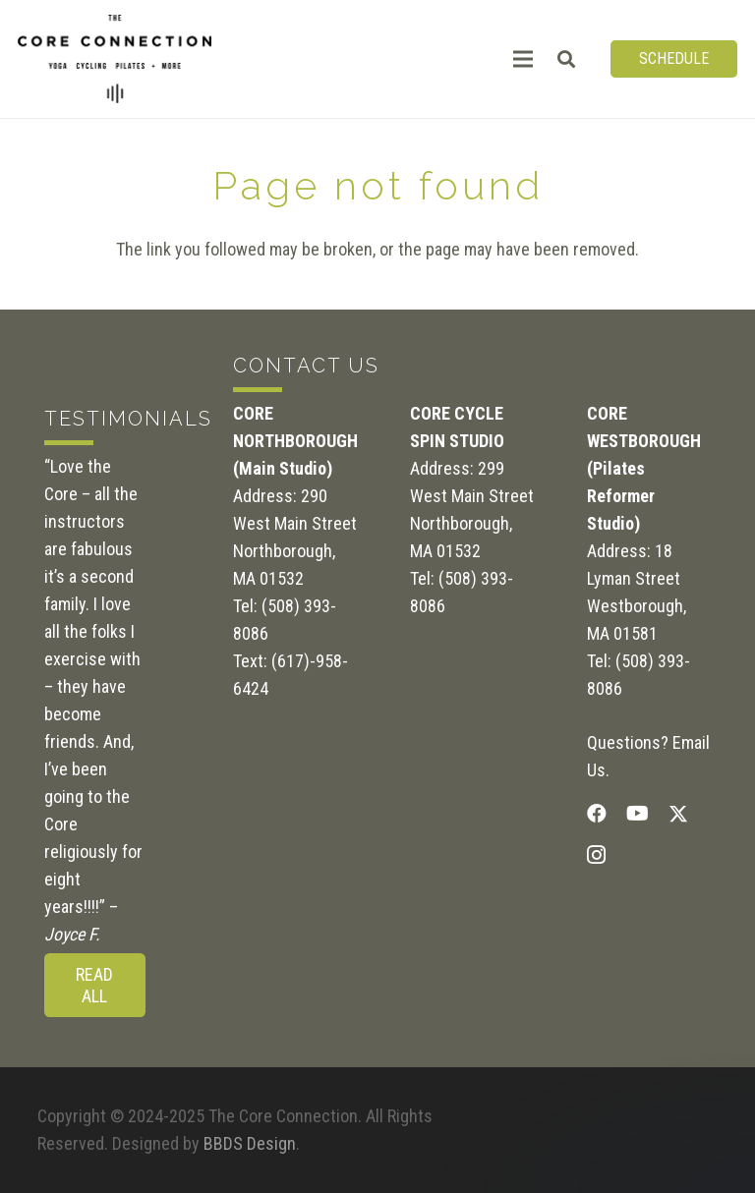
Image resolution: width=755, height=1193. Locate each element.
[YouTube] (637, 814)
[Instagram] (596, 855)
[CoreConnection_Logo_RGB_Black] (114, 59)
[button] (567, 59)
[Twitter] (678, 814)
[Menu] (523, 59)
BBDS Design (249, 1143)
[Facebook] (597, 814)
